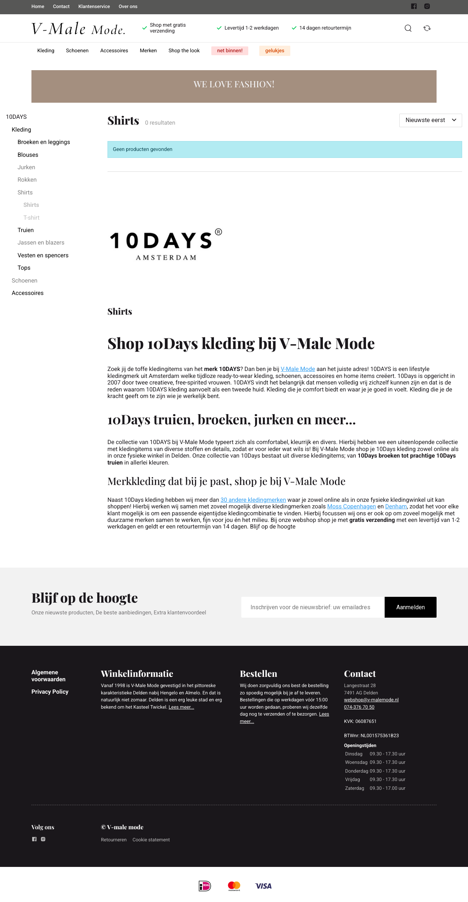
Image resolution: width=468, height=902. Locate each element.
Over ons (128, 7)
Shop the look (184, 51)
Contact (61, 7)
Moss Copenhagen (351, 506)
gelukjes (274, 51)
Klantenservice (94, 7)
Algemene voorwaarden (48, 675)
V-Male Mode (298, 368)
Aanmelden (410, 607)
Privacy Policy (49, 691)
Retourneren (114, 840)
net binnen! (229, 51)
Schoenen (77, 51)
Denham (396, 506)
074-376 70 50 (359, 707)
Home (37, 7)
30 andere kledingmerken (253, 499)
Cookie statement (151, 840)
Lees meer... (181, 707)
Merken (148, 51)
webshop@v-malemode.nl (371, 700)
